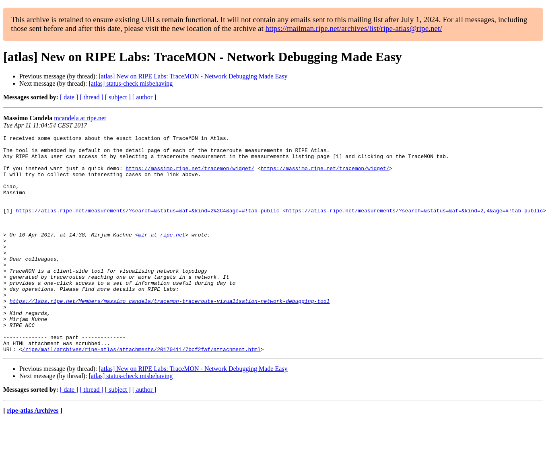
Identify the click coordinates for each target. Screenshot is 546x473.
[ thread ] (91, 97)
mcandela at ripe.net (80, 118)
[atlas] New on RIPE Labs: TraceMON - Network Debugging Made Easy (193, 76)
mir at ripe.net (161, 255)
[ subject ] (118, 97)
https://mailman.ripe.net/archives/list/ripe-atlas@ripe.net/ (354, 28)
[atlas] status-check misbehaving (131, 83)
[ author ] (144, 97)
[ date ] (69, 97)
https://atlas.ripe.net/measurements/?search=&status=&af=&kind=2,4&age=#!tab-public (414, 226)
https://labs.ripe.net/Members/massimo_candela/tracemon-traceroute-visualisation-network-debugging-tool (170, 334)
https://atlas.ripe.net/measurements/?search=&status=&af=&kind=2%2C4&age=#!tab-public (147, 226)
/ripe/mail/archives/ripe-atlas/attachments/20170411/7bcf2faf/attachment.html (141, 392)
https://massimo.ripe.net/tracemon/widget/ (190, 175)
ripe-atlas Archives (32, 453)
